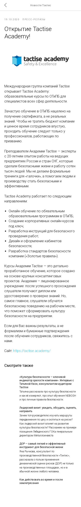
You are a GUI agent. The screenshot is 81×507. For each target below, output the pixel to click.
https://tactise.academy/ (32, 351)
